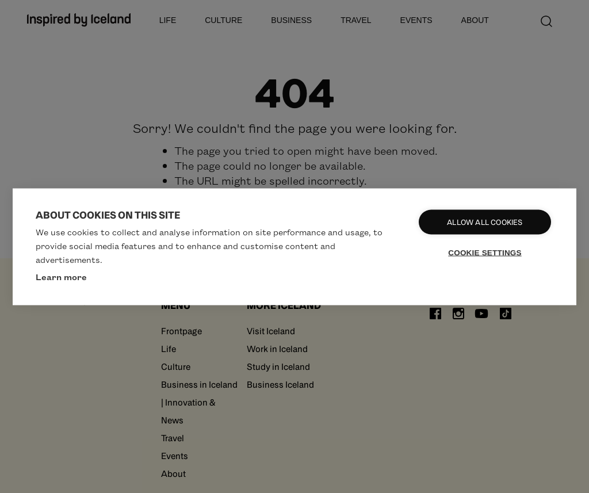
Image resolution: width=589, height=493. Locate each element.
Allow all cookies (484, 221)
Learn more (61, 276)
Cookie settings (485, 252)
